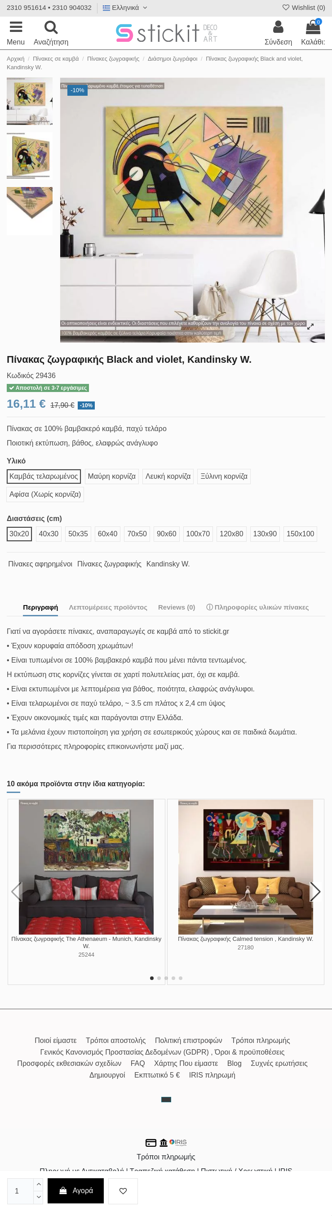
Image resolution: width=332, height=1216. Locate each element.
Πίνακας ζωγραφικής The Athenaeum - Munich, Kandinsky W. (86, 942)
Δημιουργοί (107, 1075)
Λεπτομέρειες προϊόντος (108, 607)
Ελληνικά (126, 7)
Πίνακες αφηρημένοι (40, 564)
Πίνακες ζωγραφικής (109, 564)
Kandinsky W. (168, 564)
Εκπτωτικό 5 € (157, 1075)
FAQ (138, 1063)
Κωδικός (20, 375)
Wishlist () (303, 7)
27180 (246, 947)
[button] (152, 978)
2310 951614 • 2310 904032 (49, 7)
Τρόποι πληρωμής (260, 1040)
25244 (86, 954)
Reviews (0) (176, 607)
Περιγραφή (40, 607)
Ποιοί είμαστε (55, 1040)
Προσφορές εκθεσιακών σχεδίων (69, 1063)
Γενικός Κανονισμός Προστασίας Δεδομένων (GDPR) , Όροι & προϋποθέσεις (162, 1052)
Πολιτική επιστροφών (188, 1040)
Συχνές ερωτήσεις (279, 1063)
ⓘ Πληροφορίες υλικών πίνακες (257, 607)
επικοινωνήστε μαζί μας (144, 746)
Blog (234, 1063)
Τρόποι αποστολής (116, 1040)
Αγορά (75, 1190)
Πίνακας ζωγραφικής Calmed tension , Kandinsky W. (245, 938)
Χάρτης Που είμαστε (186, 1063)
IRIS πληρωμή (212, 1075)
